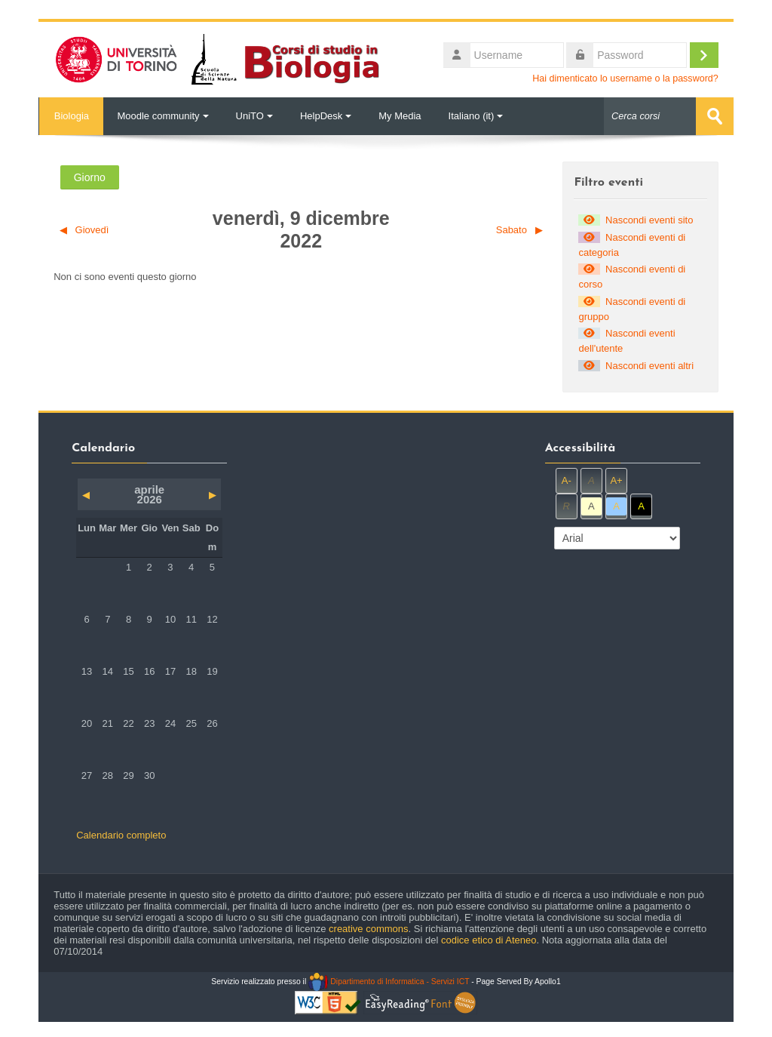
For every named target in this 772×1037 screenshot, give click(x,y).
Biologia (71, 116)
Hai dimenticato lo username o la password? (625, 78)
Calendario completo (121, 835)
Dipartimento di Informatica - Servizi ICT (388, 981)
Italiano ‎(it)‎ (476, 116)
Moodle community (162, 116)
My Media (399, 116)
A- (566, 480)
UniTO (254, 116)
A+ (616, 480)
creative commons (368, 928)
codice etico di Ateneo (488, 940)
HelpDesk (325, 116)
